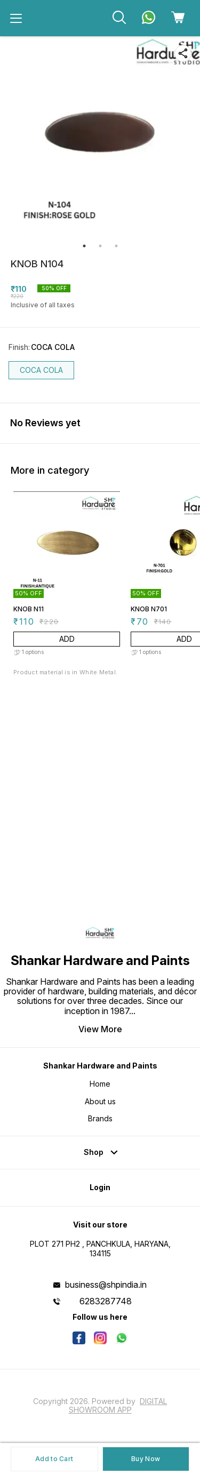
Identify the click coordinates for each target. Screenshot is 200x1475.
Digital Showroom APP (118, 1405)
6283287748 (105, 1301)
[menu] (16, 18)
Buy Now (145, 1459)
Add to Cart (54, 1459)
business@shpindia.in (106, 1284)
